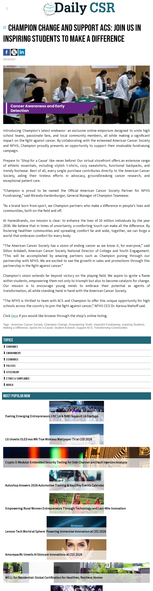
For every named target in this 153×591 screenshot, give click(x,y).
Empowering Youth (80, 324)
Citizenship (11, 372)
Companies (10, 347)
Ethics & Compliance (16, 379)
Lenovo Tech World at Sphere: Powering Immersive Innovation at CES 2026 (55, 531)
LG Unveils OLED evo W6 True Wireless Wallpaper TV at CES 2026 (48, 439)
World (8, 385)
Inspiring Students (133, 324)
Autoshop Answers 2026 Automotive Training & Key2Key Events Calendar (54, 485)
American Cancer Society (26, 324)
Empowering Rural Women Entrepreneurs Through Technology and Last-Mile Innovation (65, 508)
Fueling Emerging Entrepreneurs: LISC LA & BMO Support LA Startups (51, 416)
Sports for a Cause (41, 327)
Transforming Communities (111, 327)
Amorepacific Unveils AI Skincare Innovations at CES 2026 (43, 554)
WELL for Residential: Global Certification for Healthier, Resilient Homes (54, 577)
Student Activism (64, 327)
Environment (12, 353)
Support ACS (84, 327)
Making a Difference (15, 327)
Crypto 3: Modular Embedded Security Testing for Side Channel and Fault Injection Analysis (66, 462)
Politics (9, 366)
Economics (10, 359)
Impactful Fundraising (107, 324)
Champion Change (55, 324)
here (14, 315)
